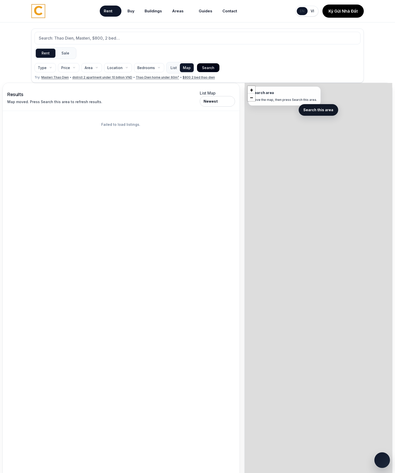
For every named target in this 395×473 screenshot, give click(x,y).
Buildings (153, 11)
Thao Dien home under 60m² (157, 77)
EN (302, 11)
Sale (65, 53)
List (174, 68)
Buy (131, 11)
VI (312, 11)
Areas (180, 11)
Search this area (318, 110)
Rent (110, 11)
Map (187, 68)
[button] (251, 90)
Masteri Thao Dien (55, 77)
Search (208, 68)
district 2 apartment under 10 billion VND (102, 77)
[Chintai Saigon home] (38, 11)
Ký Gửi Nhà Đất (343, 11)
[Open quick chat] (382, 460)
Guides (205, 11)
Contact (229, 11)
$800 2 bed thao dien (199, 77)
